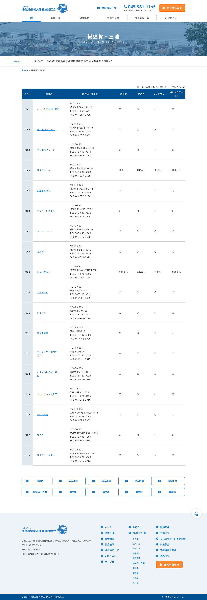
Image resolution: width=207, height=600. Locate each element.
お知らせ (137, 527)
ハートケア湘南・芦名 (48, 109)
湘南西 (136, 572)
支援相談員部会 (168, 550)
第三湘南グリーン (46, 149)
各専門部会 (113, 17)
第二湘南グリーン (46, 129)
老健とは (55, 17)
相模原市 (137, 558)
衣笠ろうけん (44, 190)
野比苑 (40, 251)
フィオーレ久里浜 (46, 210)
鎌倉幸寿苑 (42, 333)
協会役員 (109, 544)
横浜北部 (137, 543)
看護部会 (164, 527)
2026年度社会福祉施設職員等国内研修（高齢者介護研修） (80, 61)
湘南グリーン (43, 170)
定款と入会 (171, 17)
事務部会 (164, 556)
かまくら (41, 312)
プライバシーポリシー (173, 597)
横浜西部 (137, 548)
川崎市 (136, 538)
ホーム (25, 70)
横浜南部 (137, 553)
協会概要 (84, 17)
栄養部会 (164, 544)
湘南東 (136, 567)
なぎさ (40, 434)
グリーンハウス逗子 (47, 394)
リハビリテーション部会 (172, 538)
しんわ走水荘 (44, 272)
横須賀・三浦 (139, 563)
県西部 (136, 582)
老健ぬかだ (42, 292)
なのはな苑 (42, 414)
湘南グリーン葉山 (46, 455)
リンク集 (109, 561)
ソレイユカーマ (45, 231)
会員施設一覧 (142, 17)
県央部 (136, 577)
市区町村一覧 (107, 8)
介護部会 (164, 533)
